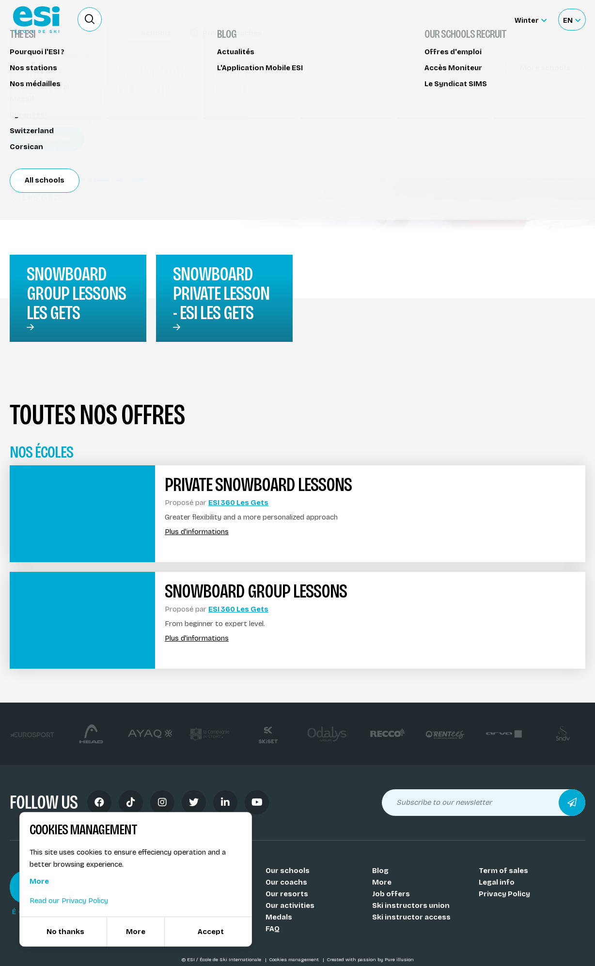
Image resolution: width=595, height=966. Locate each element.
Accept (211, 931)
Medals (279, 917)
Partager (512, 112)
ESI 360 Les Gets (238, 502)
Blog (380, 870)
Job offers (391, 893)
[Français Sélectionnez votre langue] (571, 20)
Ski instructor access (411, 917)
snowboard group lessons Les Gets (76, 293)
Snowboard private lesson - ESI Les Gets (221, 293)
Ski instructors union (411, 905)
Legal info (497, 882)
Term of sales (503, 870)
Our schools (288, 870)
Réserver (513, 84)
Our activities (290, 905)
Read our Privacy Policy (69, 900)
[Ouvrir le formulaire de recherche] (90, 19)
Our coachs (286, 882)
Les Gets (36, 197)
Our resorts (287, 893)
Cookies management (294, 960)
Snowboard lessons (51, 66)
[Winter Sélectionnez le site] (530, 20)
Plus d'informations (197, 532)
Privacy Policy (504, 893)
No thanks (65, 931)
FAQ (273, 928)
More (381, 882)
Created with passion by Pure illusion (370, 960)
